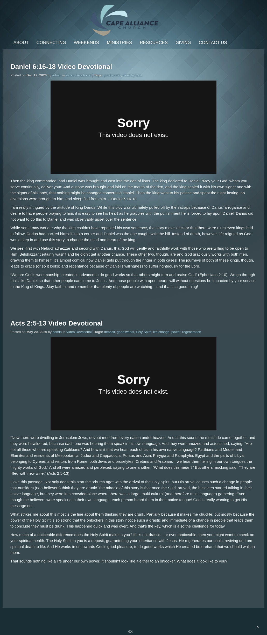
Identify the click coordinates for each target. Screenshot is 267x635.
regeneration (191, 332)
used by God (132, 75)
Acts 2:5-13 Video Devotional (56, 323)
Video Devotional (78, 75)
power (175, 332)
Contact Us (213, 42)
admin (56, 75)
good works (112, 75)
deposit (109, 332)
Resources (154, 42)
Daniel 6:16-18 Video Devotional (61, 66)
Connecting (51, 42)
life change (161, 332)
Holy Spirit (143, 332)
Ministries (119, 42)
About (21, 42)
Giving (183, 42)
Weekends (86, 42)
